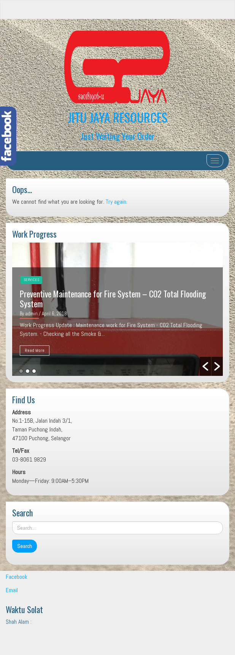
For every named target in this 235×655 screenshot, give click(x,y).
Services (31, 279)
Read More (34, 350)
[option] (117, 309)
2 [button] (27, 371)
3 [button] (34, 371)
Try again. (116, 202)
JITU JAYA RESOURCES (117, 117)
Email (12, 590)
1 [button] (21, 371)
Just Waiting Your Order (117, 135)
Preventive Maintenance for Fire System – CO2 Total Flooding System (113, 299)
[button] (205, 366)
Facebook (16, 577)
